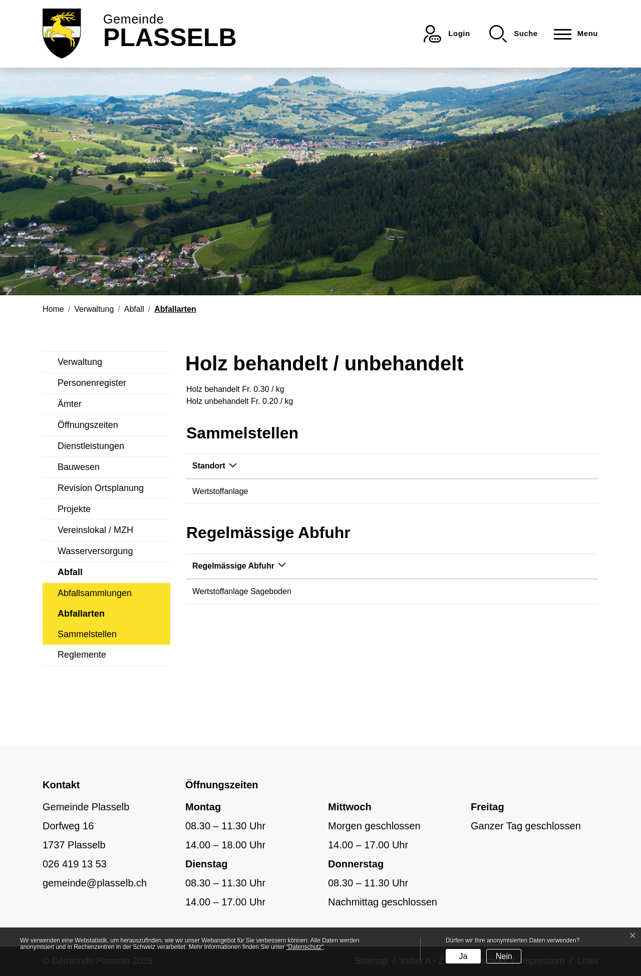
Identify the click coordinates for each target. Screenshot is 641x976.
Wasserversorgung (95, 551)
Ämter (70, 404)
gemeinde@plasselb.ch (95, 882)
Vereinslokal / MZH (95, 530)
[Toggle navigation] (572, 34)
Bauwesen (79, 467)
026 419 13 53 (75, 863)
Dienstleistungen (91, 446)
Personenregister (92, 383)
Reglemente (82, 655)
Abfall (70, 572)
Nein (504, 956)
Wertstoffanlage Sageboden (241, 591)
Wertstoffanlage (220, 491)
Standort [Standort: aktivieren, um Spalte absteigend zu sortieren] (208, 465)
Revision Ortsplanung (101, 488)
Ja (463, 956)
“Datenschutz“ (305, 946)
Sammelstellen (87, 634)
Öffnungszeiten (88, 425)
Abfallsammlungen (95, 593)
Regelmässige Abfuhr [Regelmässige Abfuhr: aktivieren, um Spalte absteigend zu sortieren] (233, 566)
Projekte (74, 509)
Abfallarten (81, 616)
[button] (513, 34)
